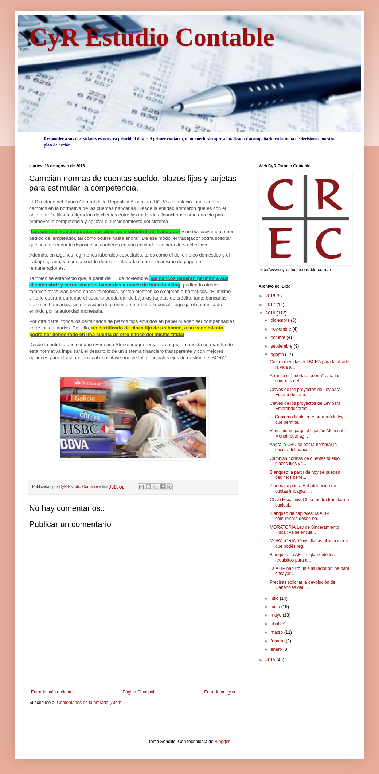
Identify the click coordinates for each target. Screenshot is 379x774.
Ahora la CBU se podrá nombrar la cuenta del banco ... (303, 447)
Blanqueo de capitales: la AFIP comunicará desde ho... (299, 516)
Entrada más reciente (52, 692)
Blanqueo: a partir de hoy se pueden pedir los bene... (305, 475)
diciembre (281, 320)
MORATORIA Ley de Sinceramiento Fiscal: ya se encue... (304, 530)
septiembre (282, 346)
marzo (277, 632)
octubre (278, 337)
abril (275, 623)
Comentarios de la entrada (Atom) (90, 702)
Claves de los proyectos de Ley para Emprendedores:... (305, 392)
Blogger (222, 741)
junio (276, 606)
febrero (278, 641)
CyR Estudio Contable (151, 37)
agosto (278, 354)
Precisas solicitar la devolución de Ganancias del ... (302, 585)
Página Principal (138, 692)
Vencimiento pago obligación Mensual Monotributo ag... (306, 433)
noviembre (281, 329)
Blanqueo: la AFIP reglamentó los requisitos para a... (302, 557)
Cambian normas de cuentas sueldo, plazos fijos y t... (305, 461)
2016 (271, 313)
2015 (271, 659)
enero (277, 649)
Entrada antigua (219, 692)
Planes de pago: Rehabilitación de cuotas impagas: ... (303, 488)
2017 (271, 304)
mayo (277, 615)
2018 (271, 295)
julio (275, 598)
